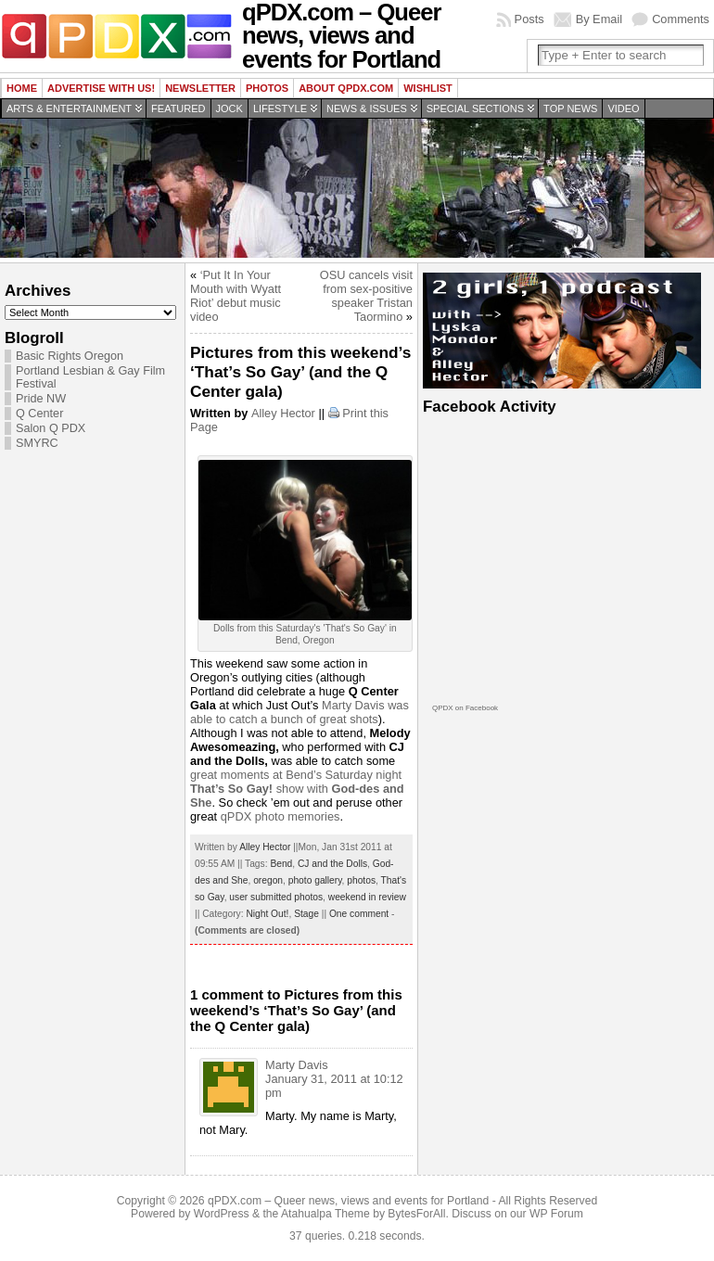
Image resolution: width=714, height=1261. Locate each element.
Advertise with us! (101, 88)
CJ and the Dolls (332, 864)
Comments (680, 19)
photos (361, 880)
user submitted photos (276, 897)
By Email (599, 19)
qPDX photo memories (280, 816)
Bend (281, 864)
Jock (229, 108)
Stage (306, 914)
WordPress (221, 1213)
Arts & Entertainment (69, 108)
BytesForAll (416, 1213)
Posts (529, 19)
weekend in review (367, 897)
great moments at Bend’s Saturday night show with (297, 788)
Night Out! (267, 914)
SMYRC (37, 443)
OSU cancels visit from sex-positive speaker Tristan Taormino (366, 296)
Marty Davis (296, 1065)
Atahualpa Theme (325, 1213)
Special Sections (475, 108)
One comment (359, 914)
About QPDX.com (346, 88)
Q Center (39, 413)
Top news (570, 108)
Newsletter (200, 88)
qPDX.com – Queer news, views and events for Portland (348, 1200)
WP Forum (556, 1213)
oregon (268, 880)
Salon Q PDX (50, 428)
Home (21, 88)
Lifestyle (280, 108)
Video (623, 108)
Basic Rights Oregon (69, 356)
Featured (178, 108)
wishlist (428, 88)
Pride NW (41, 398)
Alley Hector (283, 413)
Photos (267, 88)
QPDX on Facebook (465, 708)
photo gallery (315, 880)
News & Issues (366, 108)
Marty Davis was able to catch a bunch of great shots (299, 712)
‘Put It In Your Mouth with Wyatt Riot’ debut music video (235, 296)
